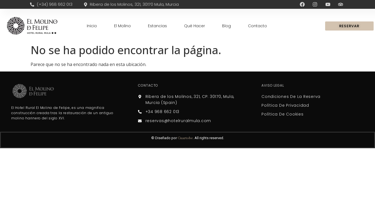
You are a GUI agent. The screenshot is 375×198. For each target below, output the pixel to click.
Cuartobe (185, 138)
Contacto (257, 26)
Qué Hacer (194, 26)
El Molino (122, 26)
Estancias (157, 26)
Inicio (92, 26)
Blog (226, 26)
